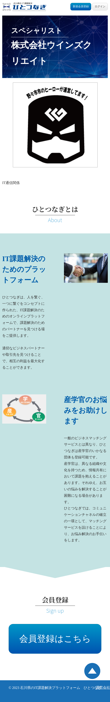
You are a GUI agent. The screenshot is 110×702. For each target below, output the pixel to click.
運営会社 (103, 687)
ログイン (100, 6)
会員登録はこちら (55, 639)
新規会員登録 (81, 6)
